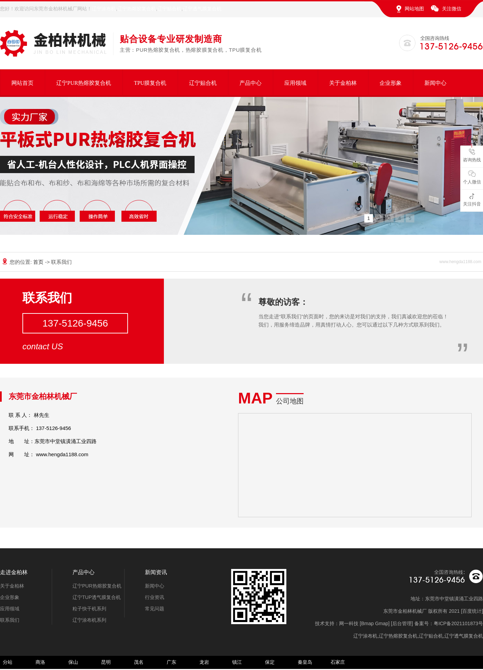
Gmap (381, 623)
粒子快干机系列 (89, 608)
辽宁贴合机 (169, 8)
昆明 (106, 662)
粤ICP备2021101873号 (458, 623)
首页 (39, 262)
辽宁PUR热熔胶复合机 (83, 83)
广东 (171, 662)
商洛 (40, 662)
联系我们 (9, 620)
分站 (7, 662)
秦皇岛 (305, 662)
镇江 (237, 662)
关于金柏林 (343, 83)
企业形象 (390, 83)
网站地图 (414, 8)
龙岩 (204, 662)
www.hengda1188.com (62, 454)
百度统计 (472, 611)
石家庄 (338, 662)
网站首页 (22, 83)
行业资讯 (154, 597)
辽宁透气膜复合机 (202, 8)
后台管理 (402, 623)
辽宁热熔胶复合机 (136, 8)
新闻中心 (435, 83)
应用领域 (295, 83)
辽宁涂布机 (104, 8)
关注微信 (451, 8)
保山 (73, 662)
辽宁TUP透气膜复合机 (96, 597)
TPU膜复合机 (150, 83)
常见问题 (154, 608)
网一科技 (348, 623)
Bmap (367, 623)
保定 (270, 662)
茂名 (139, 662)
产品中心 (250, 83)
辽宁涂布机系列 (89, 620)
